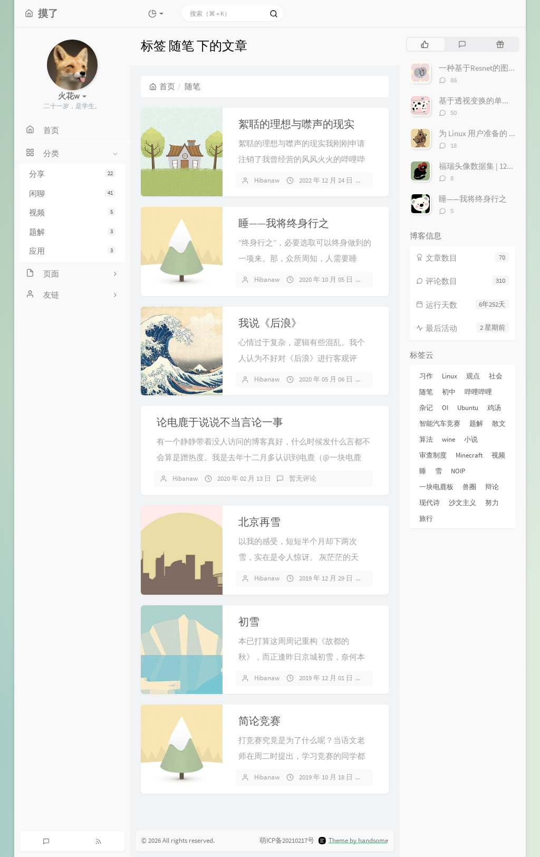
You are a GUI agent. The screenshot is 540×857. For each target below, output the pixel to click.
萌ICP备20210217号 (286, 840)
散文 (499, 423)
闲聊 (72, 193)
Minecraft (469, 455)
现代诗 (429, 502)
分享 (72, 174)
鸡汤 (494, 407)
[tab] (424, 44)
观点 (473, 376)
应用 (72, 251)
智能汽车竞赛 (439, 423)
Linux (449, 376)
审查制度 (433, 455)
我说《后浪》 (270, 322)
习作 (426, 376)
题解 (72, 232)
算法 (426, 439)
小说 (471, 439)
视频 (72, 212)
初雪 (248, 621)
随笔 (426, 391)
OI (445, 407)
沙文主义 (462, 502)
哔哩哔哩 (478, 391)
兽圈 (469, 486)
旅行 (426, 518)
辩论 (492, 486)
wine (448, 439)
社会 (496, 376)
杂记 (426, 407)
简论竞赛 (259, 720)
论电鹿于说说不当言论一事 (220, 422)
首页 (162, 86)
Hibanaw (266, 180)
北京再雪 (259, 521)
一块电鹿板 (436, 486)
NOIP (458, 470)
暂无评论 (302, 478)
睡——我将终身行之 (283, 223)
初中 (449, 391)
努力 (492, 502)
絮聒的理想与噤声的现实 (296, 123)
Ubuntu (467, 407)
